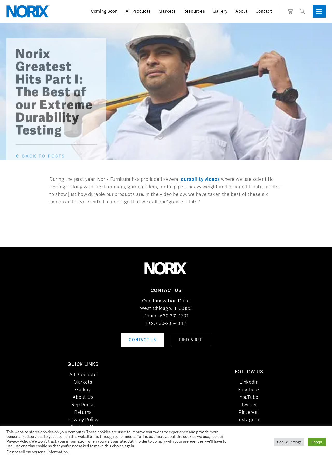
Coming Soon (104, 11)
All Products (138, 11)
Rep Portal (83, 405)
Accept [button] (316, 442)
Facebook (249, 390)
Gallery (220, 11)
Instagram (248, 419)
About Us (83, 397)
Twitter (249, 405)
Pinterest (249, 412)
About (241, 11)
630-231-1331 (174, 316)
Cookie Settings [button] (289, 442)
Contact (263, 11)
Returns (83, 412)
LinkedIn (249, 382)
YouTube (249, 397)
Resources (194, 11)
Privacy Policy (83, 419)
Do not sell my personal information (37, 451)
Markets (167, 11)
